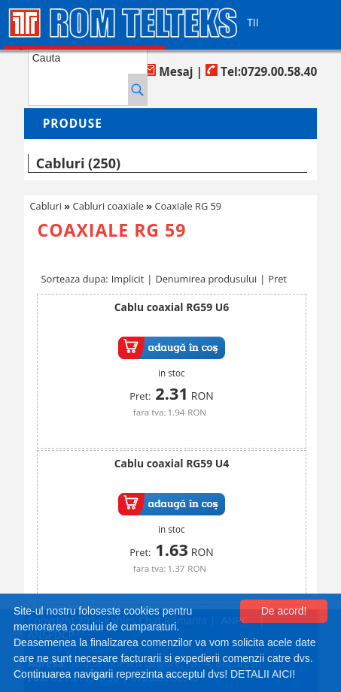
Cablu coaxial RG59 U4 (171, 463)
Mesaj (168, 72)
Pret (277, 279)
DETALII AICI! (262, 674)
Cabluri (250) (78, 163)
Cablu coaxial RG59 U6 (171, 307)
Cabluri (46, 206)
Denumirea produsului (206, 279)
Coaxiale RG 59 (187, 206)
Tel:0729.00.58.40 (261, 72)
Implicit (128, 279)
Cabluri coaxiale (108, 206)
